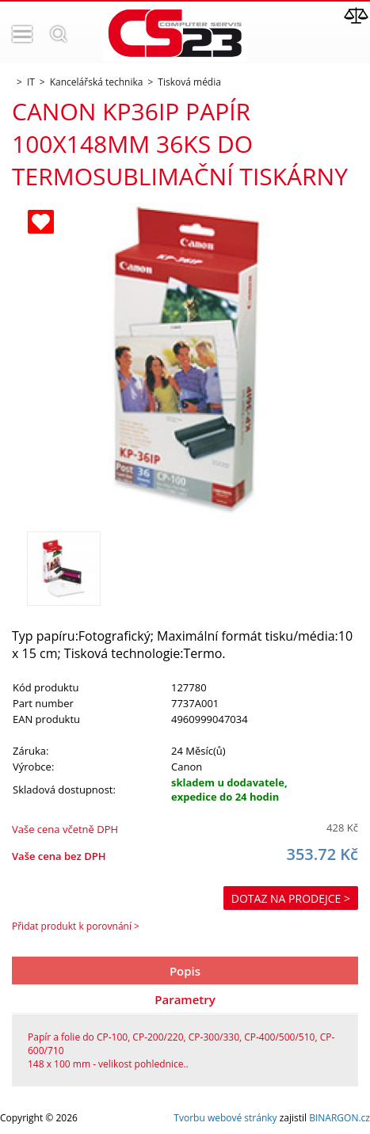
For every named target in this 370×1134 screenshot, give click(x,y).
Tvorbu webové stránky (225, 1117)
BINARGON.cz (339, 1117)
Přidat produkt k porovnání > (75, 926)
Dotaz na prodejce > (290, 898)
